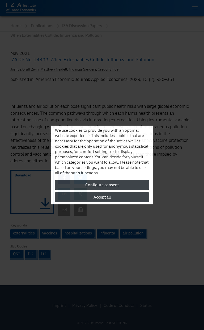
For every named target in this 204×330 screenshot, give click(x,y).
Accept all (102, 197)
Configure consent (102, 185)
